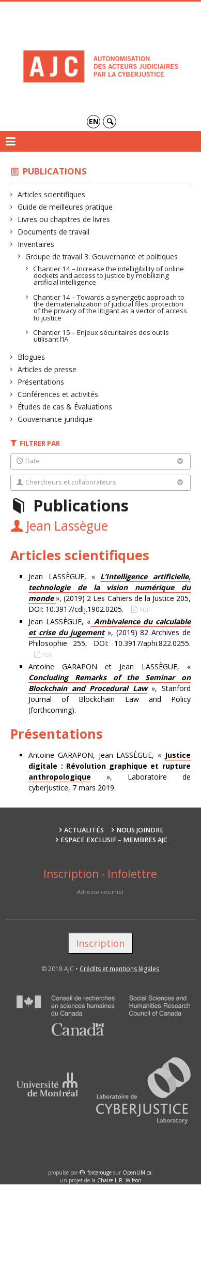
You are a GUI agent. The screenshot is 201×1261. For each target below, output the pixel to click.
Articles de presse (47, 369)
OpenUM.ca (136, 1172)
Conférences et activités (58, 394)
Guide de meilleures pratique (65, 207)
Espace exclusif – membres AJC (113, 839)
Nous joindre (140, 830)
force (99, 1172)
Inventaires (36, 244)
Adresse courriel (100, 892)
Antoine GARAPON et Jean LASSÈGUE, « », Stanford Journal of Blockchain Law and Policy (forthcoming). (109, 688)
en (94, 121)
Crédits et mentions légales (119, 968)
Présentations (41, 382)
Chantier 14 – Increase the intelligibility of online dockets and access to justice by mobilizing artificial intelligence (109, 275)
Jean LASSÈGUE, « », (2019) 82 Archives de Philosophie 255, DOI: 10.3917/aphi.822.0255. (109, 632)
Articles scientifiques (51, 194)
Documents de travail (53, 232)
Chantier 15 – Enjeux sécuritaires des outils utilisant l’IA (101, 336)
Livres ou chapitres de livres (64, 219)
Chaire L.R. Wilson (119, 1180)
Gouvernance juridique (55, 419)
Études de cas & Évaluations (65, 407)
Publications (55, 171)
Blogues (31, 357)
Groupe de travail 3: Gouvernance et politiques (102, 256)
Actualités (84, 830)
